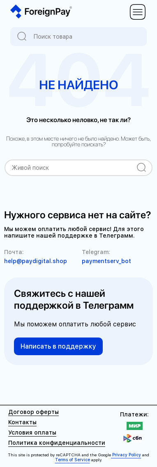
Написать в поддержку (58, 346)
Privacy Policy (126, 454)
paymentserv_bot (106, 261)
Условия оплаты (32, 432)
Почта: (14, 252)
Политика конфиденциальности (56, 442)
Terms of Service (72, 459)
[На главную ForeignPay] (41, 12)
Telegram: (96, 252)
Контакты (22, 422)
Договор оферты (33, 412)
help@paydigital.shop (35, 261)
